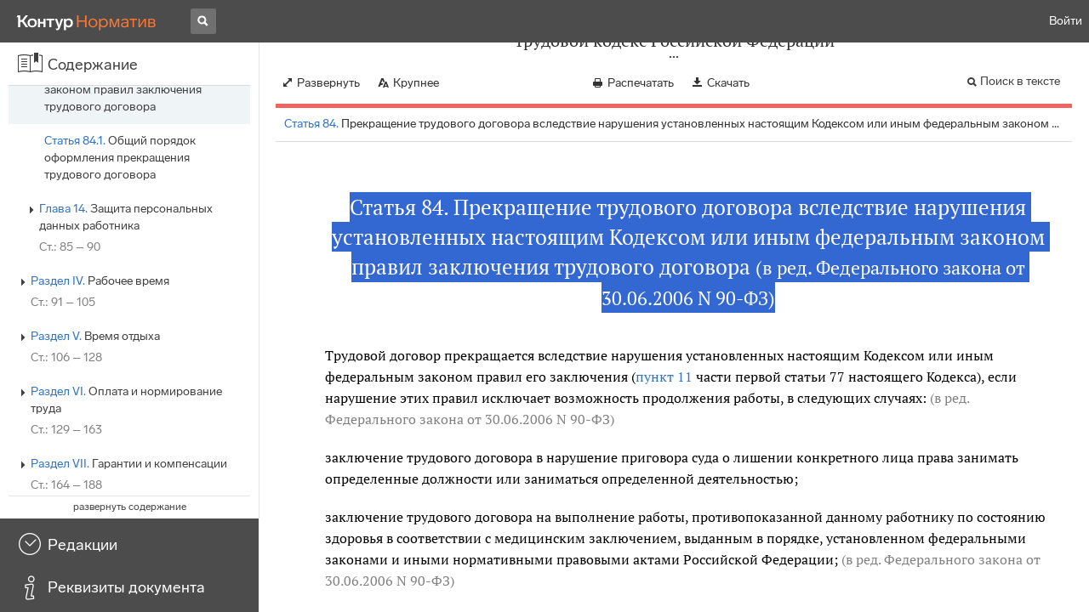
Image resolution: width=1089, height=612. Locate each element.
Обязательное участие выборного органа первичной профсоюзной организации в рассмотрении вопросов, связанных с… (143, 106)
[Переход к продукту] (87, 21)
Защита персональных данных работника (126, 438)
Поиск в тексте (1020, 81)
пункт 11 (664, 376)
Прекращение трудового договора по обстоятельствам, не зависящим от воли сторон (140, 191)
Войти (1065, 21)
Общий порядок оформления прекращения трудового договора (120, 378)
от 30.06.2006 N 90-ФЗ (538, 419)
